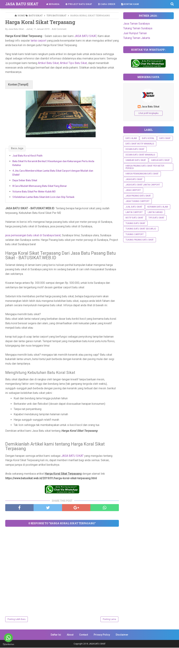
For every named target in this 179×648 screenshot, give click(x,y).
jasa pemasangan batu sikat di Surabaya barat (33, 235)
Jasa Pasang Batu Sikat (138, 196)
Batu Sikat (165, 138)
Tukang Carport (135, 234)
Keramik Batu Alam (157, 207)
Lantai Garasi (155, 212)
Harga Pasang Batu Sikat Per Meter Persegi (145, 167)
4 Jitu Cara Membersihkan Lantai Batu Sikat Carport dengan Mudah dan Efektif (52, 172)
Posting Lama (109, 619)
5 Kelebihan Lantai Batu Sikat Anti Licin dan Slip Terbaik (43, 197)
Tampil (23, 85)
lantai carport (38, 40)
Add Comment (59, 29)
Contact (83, 635)
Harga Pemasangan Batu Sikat (142, 173)
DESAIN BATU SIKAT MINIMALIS (140, 155)
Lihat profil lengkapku (148, 113)
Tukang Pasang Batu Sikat (140, 240)
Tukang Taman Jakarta (136, 38)
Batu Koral (148, 138)
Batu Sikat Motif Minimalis (140, 144)
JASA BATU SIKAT (21, 4)
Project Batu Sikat (79, 4)
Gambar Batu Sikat (136, 160)
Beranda (53, 4)
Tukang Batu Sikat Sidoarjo (141, 229)
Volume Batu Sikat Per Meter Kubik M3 (34, 191)
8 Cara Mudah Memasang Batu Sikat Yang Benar (39, 186)
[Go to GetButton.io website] (8, 644)
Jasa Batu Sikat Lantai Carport (143, 185)
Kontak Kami (130, 4)
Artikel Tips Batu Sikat (73, 63)
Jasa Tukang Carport (137, 201)
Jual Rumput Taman (135, 33)
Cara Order (106, 4)
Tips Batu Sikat (156, 217)
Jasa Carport (133, 190)
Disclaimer (122, 635)
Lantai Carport (134, 212)
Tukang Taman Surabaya (137, 28)
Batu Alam (131, 138)
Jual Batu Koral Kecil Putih (27, 155)
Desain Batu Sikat (135, 149)
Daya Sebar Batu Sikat (24, 180)
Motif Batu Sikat (134, 217)
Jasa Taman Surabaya (136, 23)
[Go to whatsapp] (8, 637)
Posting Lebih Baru (17, 619)
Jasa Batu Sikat (150, 106)
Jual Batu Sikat (134, 207)
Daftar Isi (56, 635)
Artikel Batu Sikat (48, 63)
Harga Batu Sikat (160, 160)
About (70, 635)
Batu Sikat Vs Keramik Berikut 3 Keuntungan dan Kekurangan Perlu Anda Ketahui (53, 163)
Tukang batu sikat (135, 223)
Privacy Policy (102, 635)
